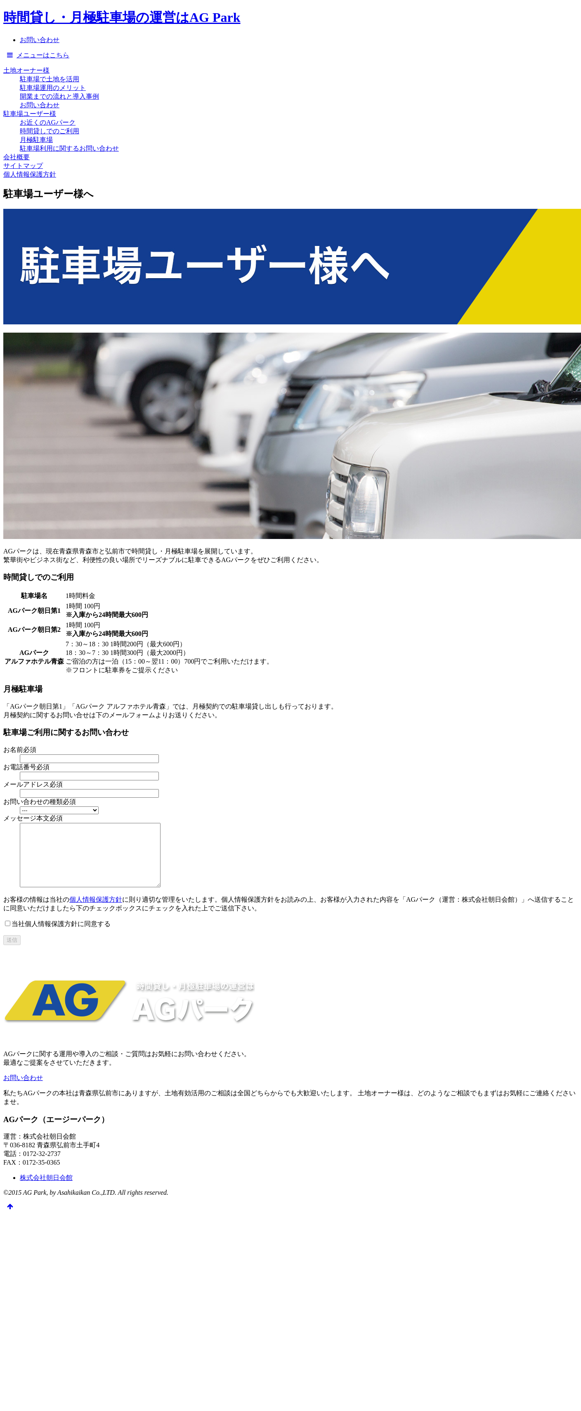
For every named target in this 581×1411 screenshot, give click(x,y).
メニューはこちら (36, 55)
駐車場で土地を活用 (49, 79)
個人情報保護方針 (29, 174)
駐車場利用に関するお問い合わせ (69, 148)
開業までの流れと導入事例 (59, 96)
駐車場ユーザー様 (29, 113)
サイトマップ (23, 165)
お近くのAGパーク (48, 122)
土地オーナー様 (26, 70)
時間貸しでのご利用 (49, 131)
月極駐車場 (36, 139)
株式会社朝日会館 (46, 1190)
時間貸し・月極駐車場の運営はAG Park (122, 17)
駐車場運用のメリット (53, 87)
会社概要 (16, 157)
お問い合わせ (39, 105)
